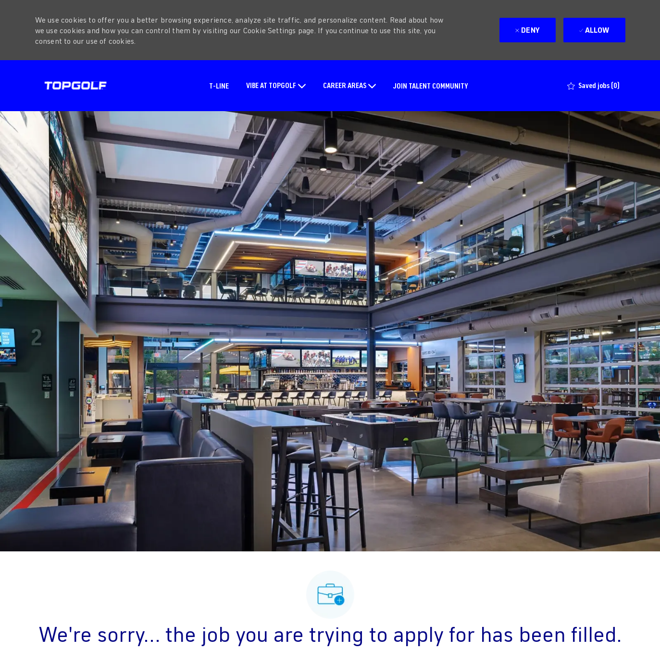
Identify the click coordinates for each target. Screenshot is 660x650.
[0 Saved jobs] (593, 85)
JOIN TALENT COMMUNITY (430, 85)
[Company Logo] (75, 85)
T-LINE (219, 85)
